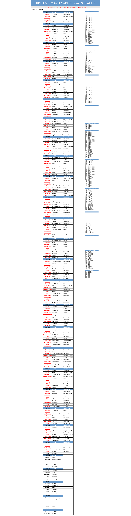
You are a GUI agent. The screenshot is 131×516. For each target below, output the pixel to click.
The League (84, 7)
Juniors (47, 299)
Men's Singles (47, 38)
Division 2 (59, 7)
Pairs (47, 35)
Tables (49, 7)
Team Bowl (47, 174)
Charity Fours (47, 40)
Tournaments (73, 7)
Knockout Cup (47, 18)
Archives (79, 7)
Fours (47, 21)
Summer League (47, 289)
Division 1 (53, 7)
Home (45, 7)
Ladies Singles (47, 37)
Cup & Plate (66, 7)
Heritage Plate (47, 20)
